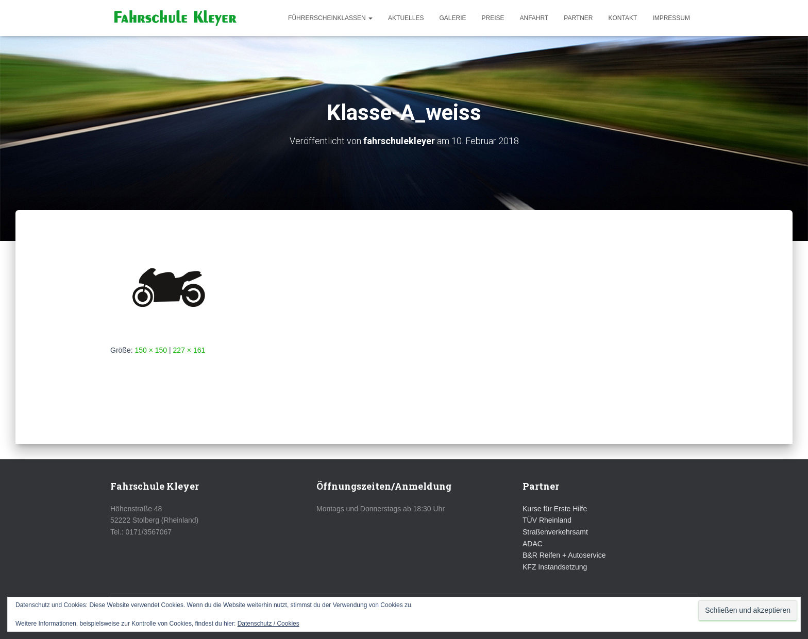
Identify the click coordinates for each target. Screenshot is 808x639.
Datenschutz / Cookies (268, 623)
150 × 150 (150, 350)
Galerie (452, 18)
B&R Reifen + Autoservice (564, 555)
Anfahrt (534, 18)
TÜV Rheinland (547, 520)
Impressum (671, 18)
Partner (578, 18)
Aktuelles (406, 18)
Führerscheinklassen (330, 18)
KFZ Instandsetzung (555, 567)
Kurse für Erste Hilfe (555, 509)
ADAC (533, 544)
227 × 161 (189, 350)
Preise (492, 18)
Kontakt (623, 18)
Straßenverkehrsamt (555, 532)
